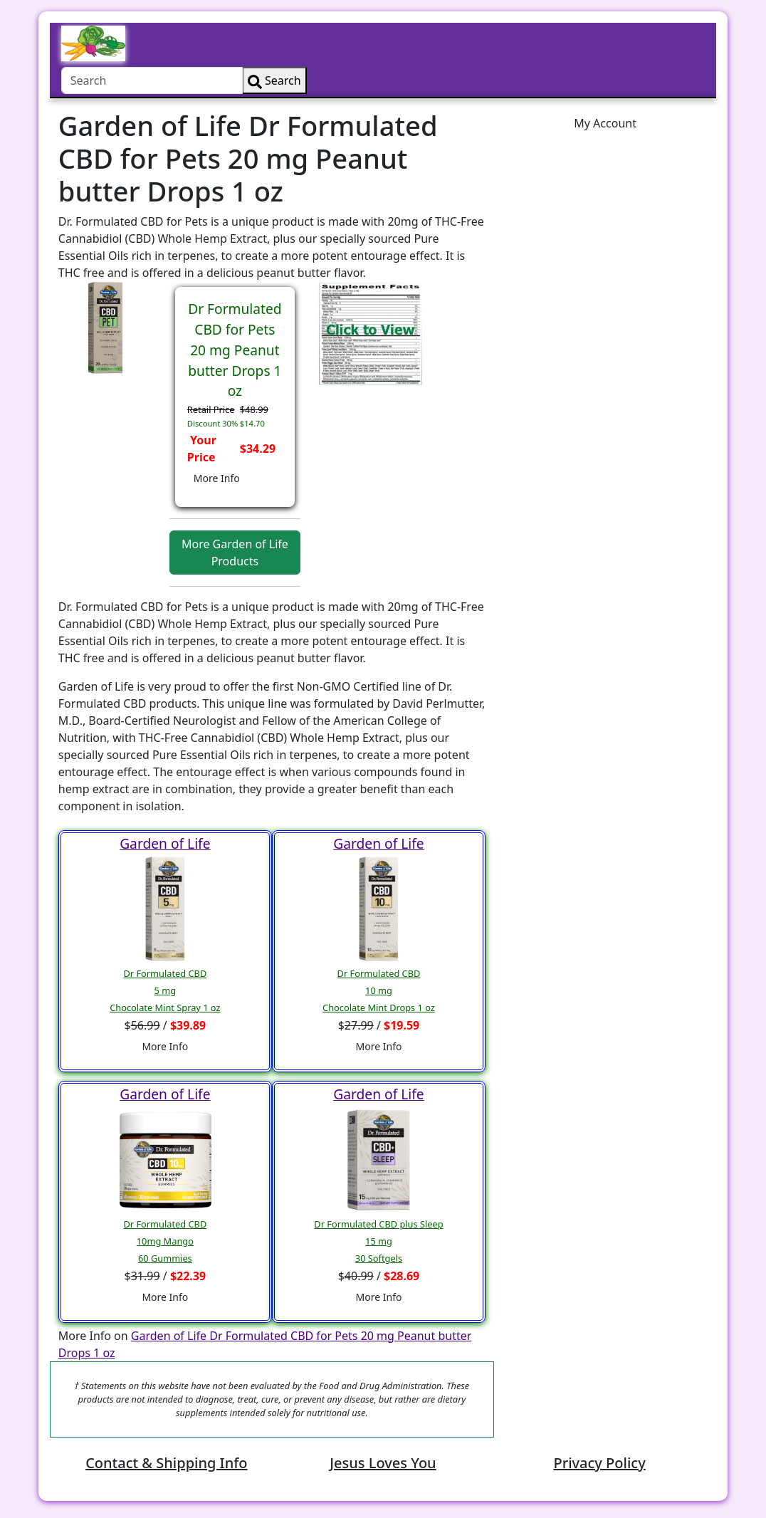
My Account (605, 123)
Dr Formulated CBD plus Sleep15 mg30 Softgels (378, 1241)
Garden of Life (165, 843)
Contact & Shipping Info (166, 1462)
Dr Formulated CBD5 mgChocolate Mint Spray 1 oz (165, 990)
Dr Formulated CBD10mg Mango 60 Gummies (164, 1241)
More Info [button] (217, 478)
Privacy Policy (599, 1462)
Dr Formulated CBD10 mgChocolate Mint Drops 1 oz (378, 990)
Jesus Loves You (383, 1462)
